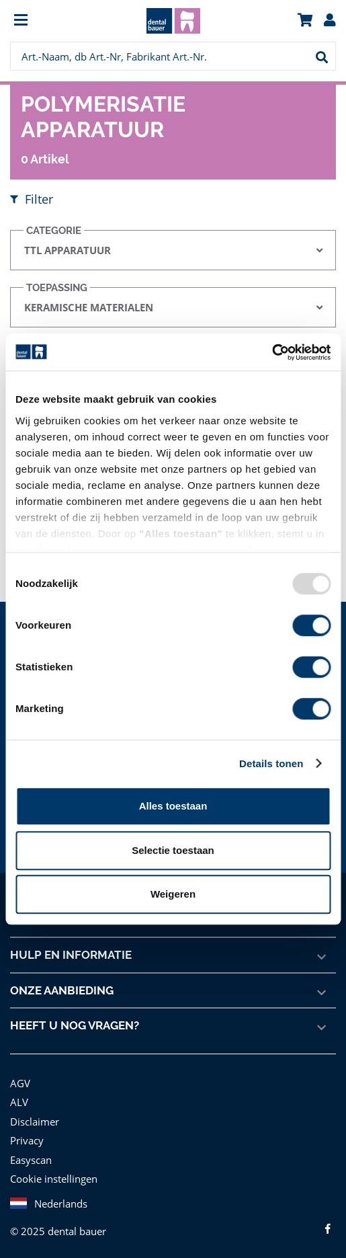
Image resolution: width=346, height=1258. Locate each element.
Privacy (26, 1139)
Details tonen (271, 763)
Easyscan (32, 1159)
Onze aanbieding (62, 989)
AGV (21, 1082)
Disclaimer (33, 1120)
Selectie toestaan (173, 850)
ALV (19, 1101)
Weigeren (173, 894)
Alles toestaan (173, 806)
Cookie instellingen (52, 1177)
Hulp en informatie (70, 954)
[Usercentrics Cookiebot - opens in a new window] (272, 352)
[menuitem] (50, 21)
